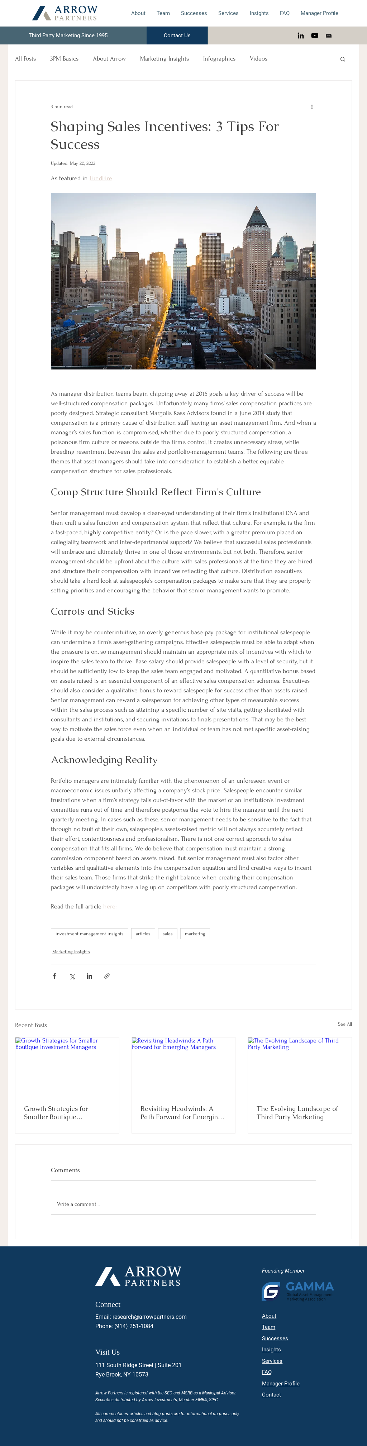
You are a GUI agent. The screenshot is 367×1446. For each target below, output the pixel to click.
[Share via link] (107, 976)
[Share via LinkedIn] (89, 976)
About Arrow (109, 58)
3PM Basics (64, 58)
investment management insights (90, 933)
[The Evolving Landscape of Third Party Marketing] (300, 1066)
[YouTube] (314, 35)
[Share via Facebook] (54, 976)
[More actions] (312, 106)
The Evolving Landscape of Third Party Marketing (297, 1112)
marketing (195, 933)
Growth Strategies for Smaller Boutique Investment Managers (57, 1112)
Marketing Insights (164, 58)
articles (143, 933)
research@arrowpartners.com (150, 1316)
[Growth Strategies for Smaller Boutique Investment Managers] (67, 1066)
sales (168, 933)
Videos (258, 58)
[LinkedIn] (300, 35)
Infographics (219, 58)
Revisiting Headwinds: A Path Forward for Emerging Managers (180, 1112)
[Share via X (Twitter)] (71, 976)
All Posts (25, 58)
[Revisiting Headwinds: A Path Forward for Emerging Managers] (183, 1066)
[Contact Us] (177, 35)
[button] (342, 59)
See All (345, 1024)
